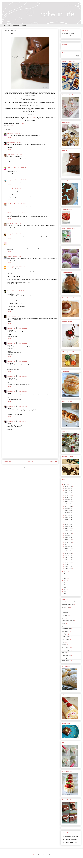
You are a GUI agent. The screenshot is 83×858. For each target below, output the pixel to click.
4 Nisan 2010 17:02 (15, 316)
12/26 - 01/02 (68, 568)
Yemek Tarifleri (65, 660)
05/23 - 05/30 (68, 528)
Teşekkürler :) (9, 34)
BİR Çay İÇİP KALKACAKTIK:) (14, 267)
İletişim (24, 25)
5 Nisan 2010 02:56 (22, 376)
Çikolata (64, 618)
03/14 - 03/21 (68, 506)
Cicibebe (32, 109)
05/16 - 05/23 (68, 526)
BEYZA (9, 223)
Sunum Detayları (66, 650)
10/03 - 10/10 (68, 553)
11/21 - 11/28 (68, 562)
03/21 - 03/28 (68, 508)
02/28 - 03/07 (68, 501)
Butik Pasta (65, 610)
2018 (65, 587)
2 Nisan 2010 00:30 (23, 243)
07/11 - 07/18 (68, 535)
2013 (65, 576)
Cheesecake (65, 612)
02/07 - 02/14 (68, 495)
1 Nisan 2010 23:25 (16, 223)
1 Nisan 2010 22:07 (19, 154)
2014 (65, 578)
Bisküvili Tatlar (65, 607)
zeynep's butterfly (11, 179)
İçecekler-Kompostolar (67, 626)
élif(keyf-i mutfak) (11, 167)
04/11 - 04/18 (68, 517)
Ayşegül (9, 256)
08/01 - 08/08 (68, 542)
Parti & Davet (65, 639)
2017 (65, 585)
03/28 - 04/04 (68, 510)
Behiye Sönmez (11, 328)
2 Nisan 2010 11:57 (27, 267)
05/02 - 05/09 (68, 524)
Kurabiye (64, 634)
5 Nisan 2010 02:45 (22, 328)
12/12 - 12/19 (68, 564)
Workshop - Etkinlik (67, 658)
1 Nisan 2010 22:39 (21, 203)
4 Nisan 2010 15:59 (19, 290)
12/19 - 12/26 (68, 566)
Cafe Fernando (32, 117)
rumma (9, 188)
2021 (65, 593)
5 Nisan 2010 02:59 (22, 391)
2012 (65, 573)
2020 (65, 591)
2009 (65, 482)
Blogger (34, 854)
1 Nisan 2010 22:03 (16, 142)
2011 (65, 571)
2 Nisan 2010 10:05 (16, 256)
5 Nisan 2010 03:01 (22, 406)
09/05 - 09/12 (68, 551)
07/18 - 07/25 (68, 537)
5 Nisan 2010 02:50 (22, 343)
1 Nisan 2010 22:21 (21, 167)
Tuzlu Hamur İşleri (66, 655)
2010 (65, 484)
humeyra (9, 234)
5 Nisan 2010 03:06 (22, 421)
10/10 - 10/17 (68, 555)
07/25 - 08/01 (68, 539)
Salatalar (64, 644)
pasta (63, 642)
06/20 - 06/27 (68, 531)
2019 (65, 589)
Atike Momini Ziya (11, 203)
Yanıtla (9, 137)
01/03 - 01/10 (68, 486)
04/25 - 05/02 (68, 522)
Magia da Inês (10, 290)
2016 (65, 582)
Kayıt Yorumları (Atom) (32, 467)
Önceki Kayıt (53, 461)
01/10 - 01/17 (68, 488)
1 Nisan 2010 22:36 (16, 188)
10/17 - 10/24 (68, 557)
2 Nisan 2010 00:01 (16, 234)
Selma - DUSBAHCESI (12, 243)
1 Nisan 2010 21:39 (18, 133)
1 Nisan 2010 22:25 (21, 179)
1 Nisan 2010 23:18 (22, 212)
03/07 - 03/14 (68, 504)
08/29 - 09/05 (68, 548)
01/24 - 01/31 (68, 493)
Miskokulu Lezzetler (12, 212)
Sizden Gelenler (66, 647)
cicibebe (9, 142)
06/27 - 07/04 (68, 533)
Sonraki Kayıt (7, 461)
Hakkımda (16, 25)
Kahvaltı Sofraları (66, 628)
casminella (10, 133)
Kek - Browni (11, 125)
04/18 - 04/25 (68, 520)
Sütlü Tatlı (64, 652)
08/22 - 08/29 (68, 546)
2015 (65, 580)
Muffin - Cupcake (66, 636)
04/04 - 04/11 (68, 515)
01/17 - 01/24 (68, 490)
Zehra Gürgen (10, 154)
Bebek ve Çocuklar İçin (68, 604)
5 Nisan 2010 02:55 (22, 361)
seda (8, 316)
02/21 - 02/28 (68, 499)
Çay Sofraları (65, 615)
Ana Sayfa (7, 25)
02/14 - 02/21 (68, 497)
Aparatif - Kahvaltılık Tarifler (69, 602)
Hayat (63, 623)
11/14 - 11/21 (68, 560)
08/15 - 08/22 (68, 544)
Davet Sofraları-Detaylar (68, 620)
